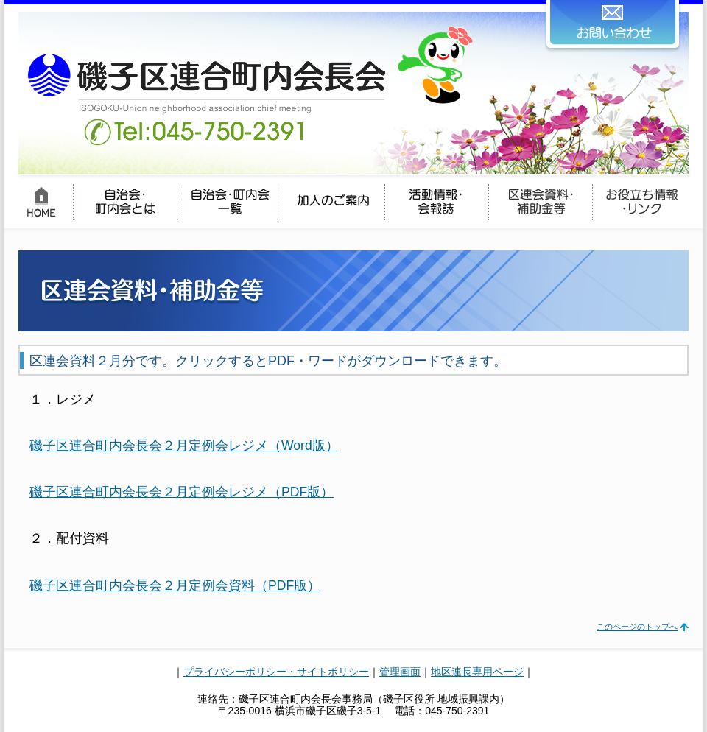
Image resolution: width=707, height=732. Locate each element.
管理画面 (400, 672)
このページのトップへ (637, 626)
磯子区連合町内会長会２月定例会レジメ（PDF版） (181, 492)
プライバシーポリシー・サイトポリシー (276, 672)
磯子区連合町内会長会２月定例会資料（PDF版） (174, 585)
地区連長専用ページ (477, 672)
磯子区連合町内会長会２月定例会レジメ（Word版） (184, 445)
